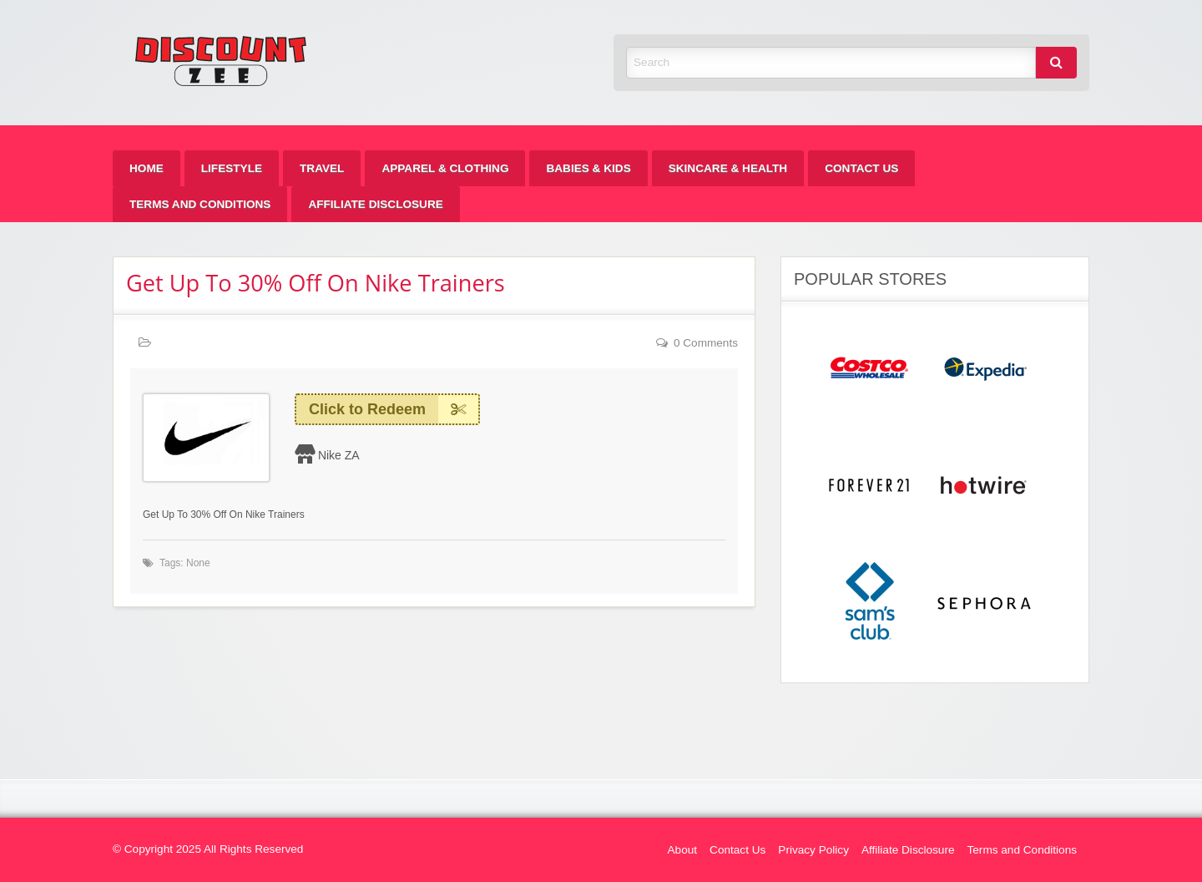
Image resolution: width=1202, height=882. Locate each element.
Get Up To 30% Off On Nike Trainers (315, 282)
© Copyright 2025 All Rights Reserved (208, 849)
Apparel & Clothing (444, 168)
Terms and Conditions (199, 204)
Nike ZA (339, 455)
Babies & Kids (588, 168)
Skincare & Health (728, 168)
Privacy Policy (813, 850)
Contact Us (861, 168)
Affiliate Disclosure (375, 204)
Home (146, 168)
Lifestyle (231, 168)
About (683, 850)
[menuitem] (146, 168)
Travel (322, 168)
